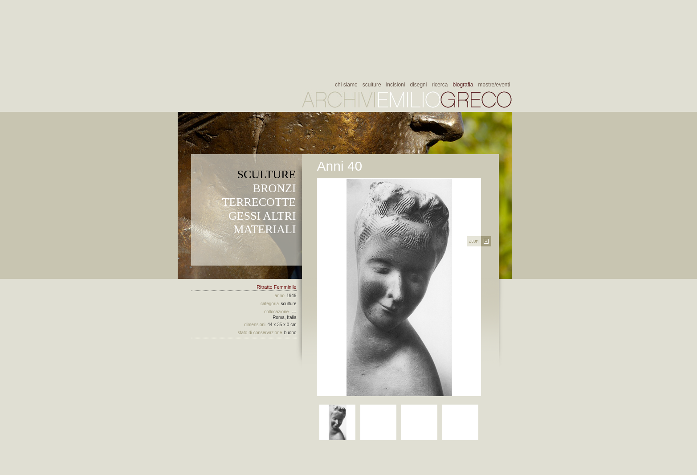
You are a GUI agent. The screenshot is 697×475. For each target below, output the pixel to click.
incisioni (395, 85)
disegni (418, 85)
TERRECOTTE (259, 202)
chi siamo (346, 85)
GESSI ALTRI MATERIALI (262, 222)
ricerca (440, 85)
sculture (372, 85)
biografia (462, 85)
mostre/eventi (494, 85)
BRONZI (274, 188)
